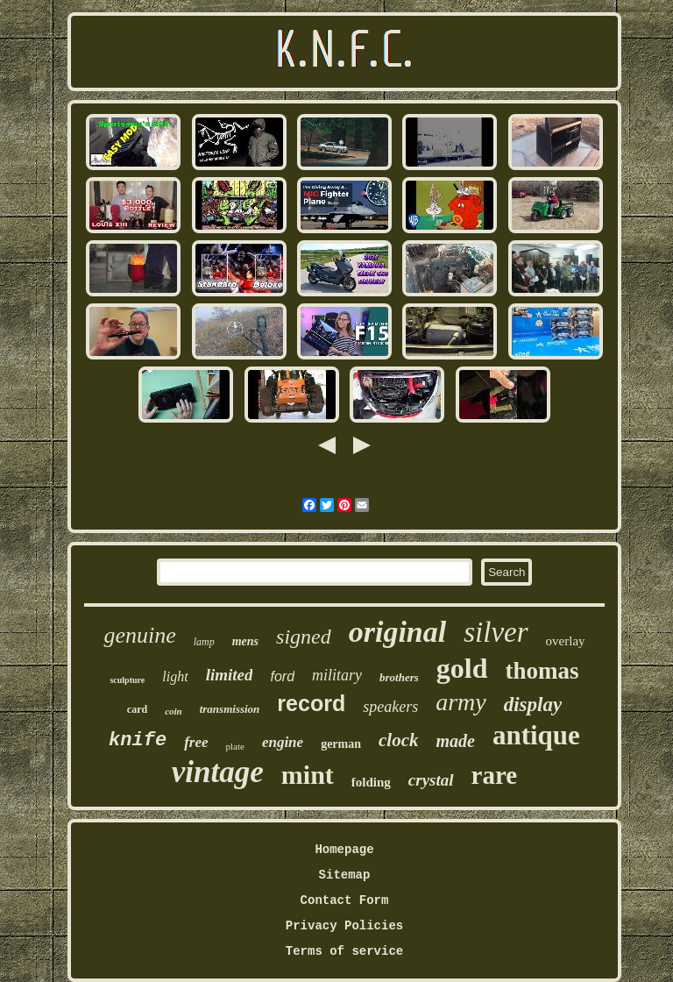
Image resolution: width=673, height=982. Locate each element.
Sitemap (345, 875)
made (455, 741)
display (533, 704)
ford (282, 676)
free (196, 742)
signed (303, 636)
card (137, 709)
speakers (390, 706)
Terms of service (344, 951)
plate (235, 746)
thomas (542, 671)
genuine (139, 635)
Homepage (344, 850)
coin (173, 711)
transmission (230, 708)
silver (496, 632)
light (175, 676)
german (341, 744)
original (397, 632)
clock (398, 740)
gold (462, 668)
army (461, 701)
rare (494, 775)
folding (371, 782)
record (311, 703)
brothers (399, 677)
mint (307, 774)
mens (245, 641)
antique (536, 735)
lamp (204, 642)
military (337, 675)
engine (282, 742)
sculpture (127, 680)
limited (229, 674)
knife (137, 740)
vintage (218, 772)
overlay (565, 641)
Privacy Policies (344, 926)
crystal (431, 780)
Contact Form (345, 900)
